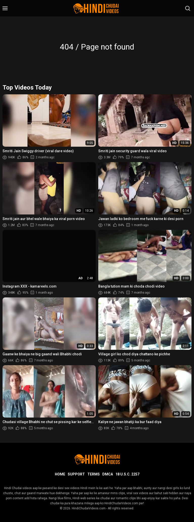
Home (60, 474)
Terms (93, 474)
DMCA (107, 474)
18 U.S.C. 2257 (127, 474)
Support (76, 474)
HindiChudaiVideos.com (89, 508)
